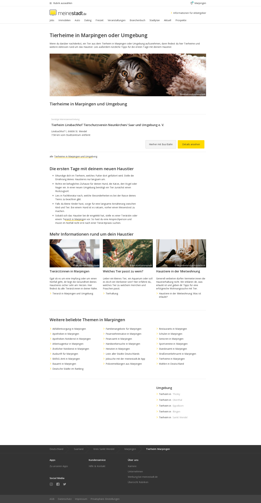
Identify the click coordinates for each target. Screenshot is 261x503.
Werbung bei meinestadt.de (143, 476)
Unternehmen (135, 471)
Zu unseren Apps (59, 466)
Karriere (132, 466)
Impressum (81, 499)
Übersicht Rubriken (138, 482)
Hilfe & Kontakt (97, 466)
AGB (52, 499)
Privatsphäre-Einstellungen (105, 499)
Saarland (78, 449)
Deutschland (56, 449)
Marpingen (130, 449)
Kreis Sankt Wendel (103, 449)
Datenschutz (65, 499)
